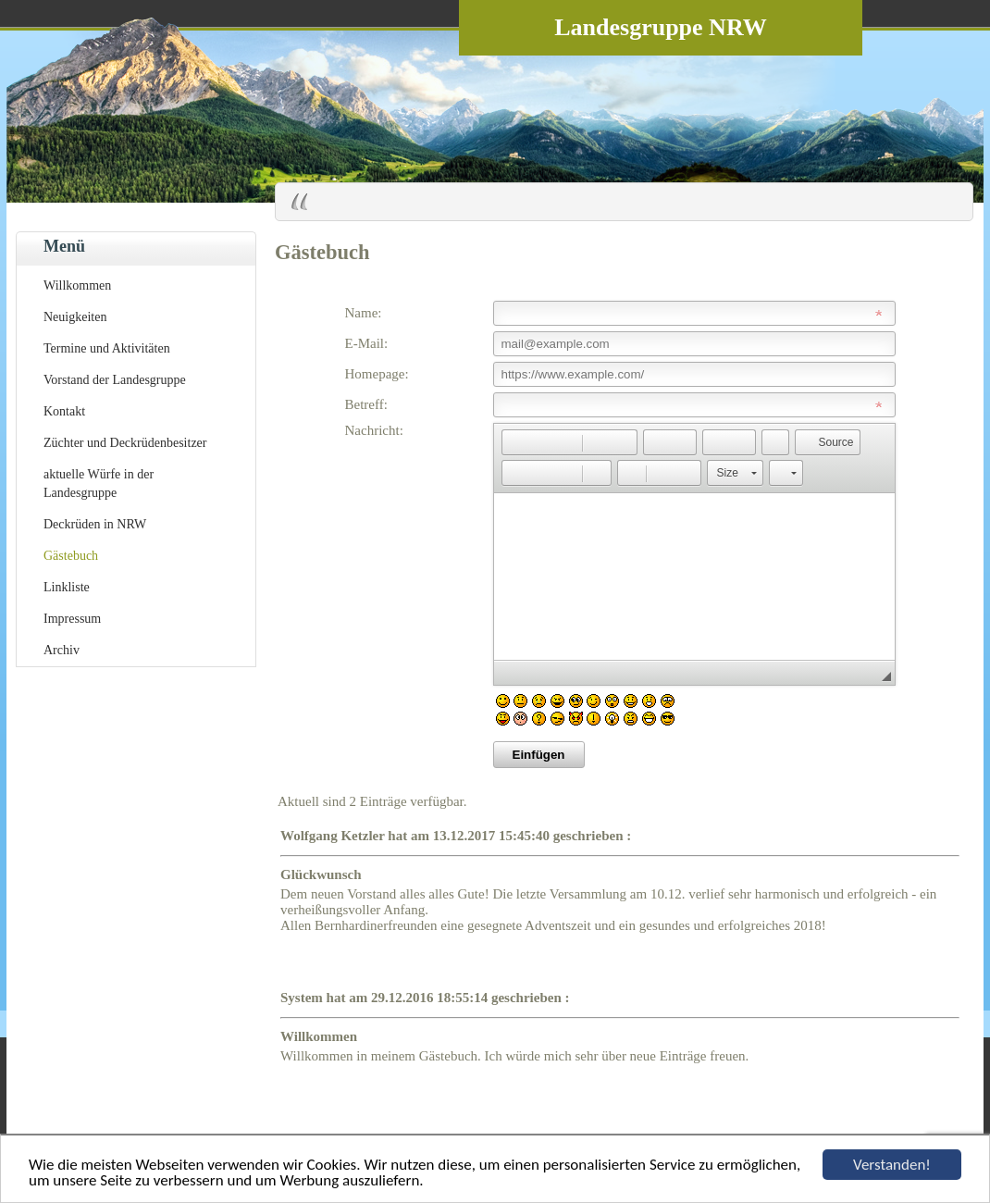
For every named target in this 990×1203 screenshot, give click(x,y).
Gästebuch (70, 556)
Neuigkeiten (74, 317)
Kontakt (64, 411)
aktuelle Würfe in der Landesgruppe (98, 483)
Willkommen (77, 285)
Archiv (61, 650)
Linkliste (66, 587)
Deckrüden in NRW (94, 524)
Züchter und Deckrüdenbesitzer (124, 443)
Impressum (72, 619)
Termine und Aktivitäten (106, 348)
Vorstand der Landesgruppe (114, 380)
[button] (515, 442)
